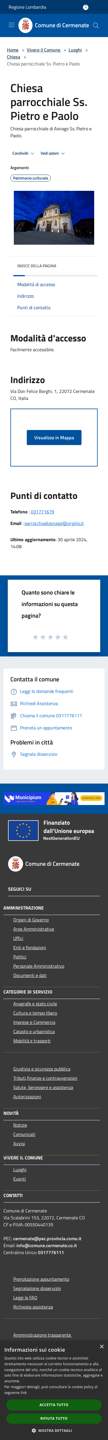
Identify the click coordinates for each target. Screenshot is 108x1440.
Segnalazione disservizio (37, 1288)
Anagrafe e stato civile (35, 1003)
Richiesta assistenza (33, 1306)
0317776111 (51, 1252)
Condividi (24, 153)
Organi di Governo (31, 919)
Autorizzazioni (27, 1096)
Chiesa (13, 56)
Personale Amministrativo (38, 966)
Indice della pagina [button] (36, 266)
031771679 (42, 511)
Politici (19, 956)
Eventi (19, 1178)
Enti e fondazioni (29, 947)
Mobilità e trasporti (32, 1040)
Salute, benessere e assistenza (43, 1087)
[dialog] (54, 1390)
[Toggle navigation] (11, 24)
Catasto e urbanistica (34, 1031)
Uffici (18, 938)
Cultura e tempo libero (35, 1012)
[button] (54, 1430)
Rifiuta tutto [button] (54, 1418)
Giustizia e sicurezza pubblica (41, 1068)
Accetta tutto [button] (53, 1404)
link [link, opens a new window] (24, 1392)
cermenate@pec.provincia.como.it (47, 1238)
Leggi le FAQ (25, 1297)
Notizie (20, 1124)
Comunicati (24, 1134)
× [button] (101, 1347)
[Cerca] (95, 25)
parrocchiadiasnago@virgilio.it (54, 523)
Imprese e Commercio (34, 1022)
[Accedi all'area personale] (85, 7)
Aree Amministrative (33, 928)
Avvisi (19, 1143)
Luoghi (75, 49)
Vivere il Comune (44, 49)
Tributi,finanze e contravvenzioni (45, 1078)
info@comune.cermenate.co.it (46, 1245)
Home (12, 49)
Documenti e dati (30, 975)
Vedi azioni (54, 153)
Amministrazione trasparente (42, 1334)
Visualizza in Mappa (54, 437)
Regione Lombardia (27, 6)
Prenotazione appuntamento (41, 1279)
